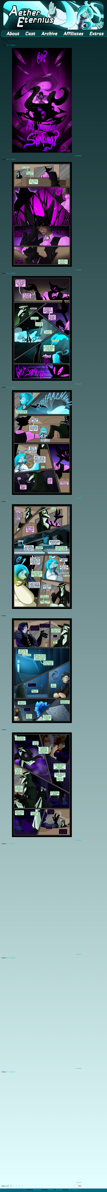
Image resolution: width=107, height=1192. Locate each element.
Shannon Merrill (37, 1189)
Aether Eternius (53, 15)
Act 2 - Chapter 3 (11, 45)
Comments (78, 155)
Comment (78, 269)
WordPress (50, 1189)
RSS (70, 1189)
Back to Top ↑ (75, 1189)
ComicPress (59, 1189)
